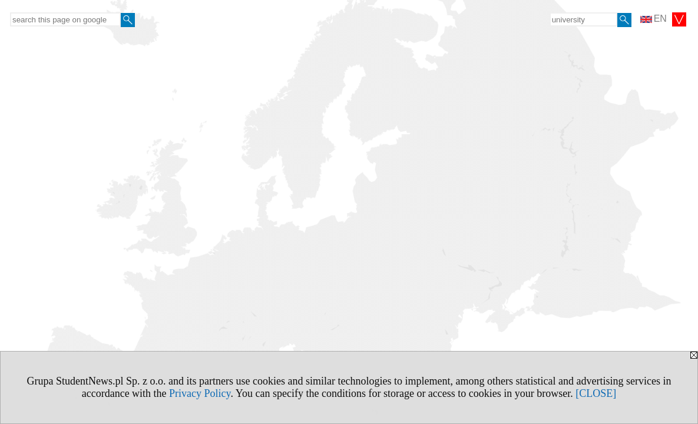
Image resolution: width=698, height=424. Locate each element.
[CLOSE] (595, 393)
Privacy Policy (199, 393)
